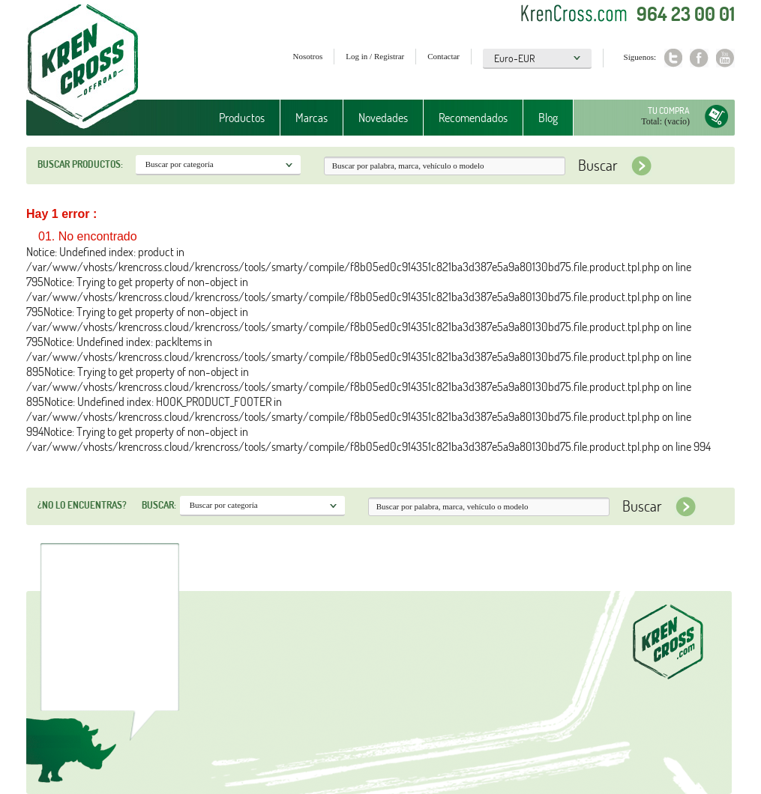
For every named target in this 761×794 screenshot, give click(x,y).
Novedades (383, 117)
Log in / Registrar (375, 56)
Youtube (725, 58)
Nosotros (308, 56)
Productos (242, 117)
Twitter (673, 58)
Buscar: (159, 505)
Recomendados (473, 117)
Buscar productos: (80, 164)
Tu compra (669, 110)
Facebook (699, 58)
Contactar (443, 56)
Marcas (311, 117)
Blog (548, 117)
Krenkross (82, 67)
